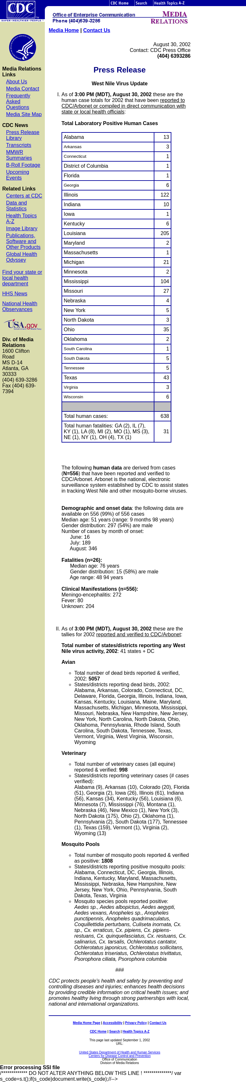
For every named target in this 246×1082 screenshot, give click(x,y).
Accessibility (112, 1023)
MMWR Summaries (19, 155)
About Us (16, 81)
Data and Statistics (16, 205)
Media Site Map (24, 114)
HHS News (14, 293)
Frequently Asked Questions (18, 101)
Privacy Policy (136, 1023)
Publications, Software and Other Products (23, 241)
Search (114, 1031)
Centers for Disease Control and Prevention (120, 1056)
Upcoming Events (17, 175)
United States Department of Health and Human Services (119, 1052)
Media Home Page (86, 1023)
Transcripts (18, 145)
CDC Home (98, 1031)
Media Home (64, 30)
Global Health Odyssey (21, 257)
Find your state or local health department (22, 277)
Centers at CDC (24, 196)
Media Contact (22, 88)
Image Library (21, 228)
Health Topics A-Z (136, 1031)
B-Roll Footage (23, 165)
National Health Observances (19, 306)
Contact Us (96, 30)
